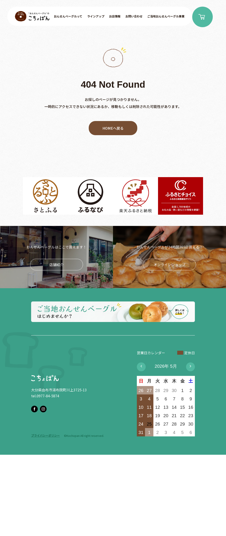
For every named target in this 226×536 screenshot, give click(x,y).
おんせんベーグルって (68, 16)
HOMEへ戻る (113, 128)
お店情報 (115, 16)
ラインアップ (95, 16)
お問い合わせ (134, 16)
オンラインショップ (169, 264)
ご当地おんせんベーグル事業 (166, 16)
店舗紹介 (56, 264)
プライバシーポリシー (45, 435)
